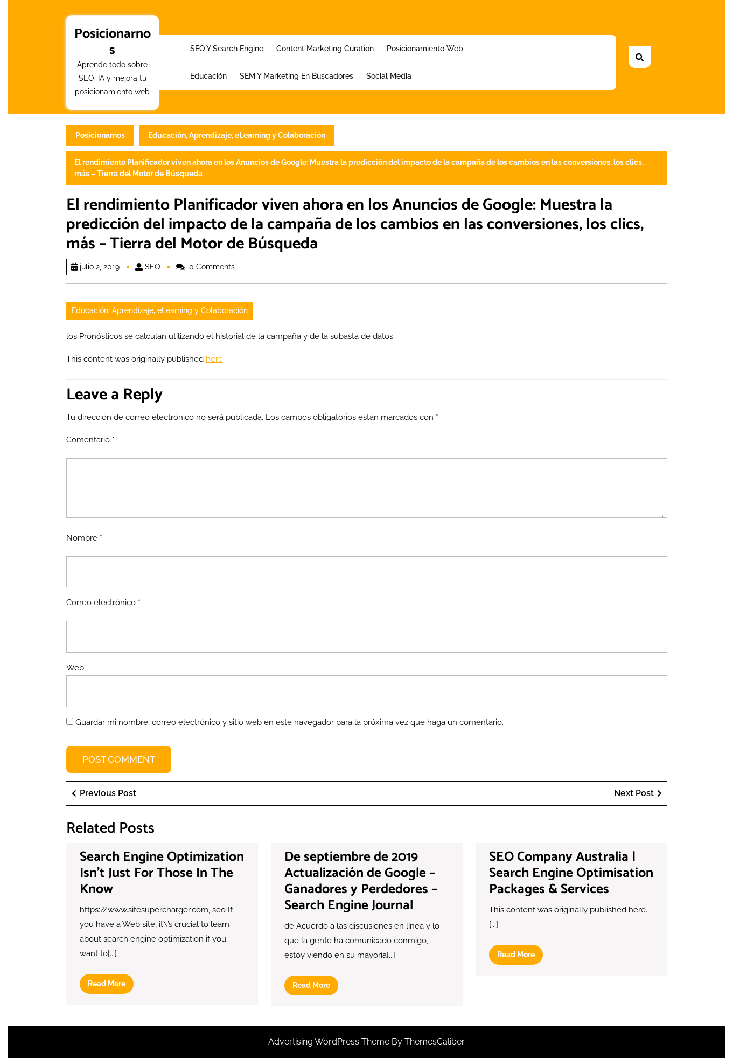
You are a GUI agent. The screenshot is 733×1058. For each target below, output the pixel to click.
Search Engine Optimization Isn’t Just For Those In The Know (162, 873)
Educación (208, 76)
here (214, 359)
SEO (152, 266)
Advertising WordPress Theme (330, 1041)
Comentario (90, 440)
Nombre (84, 538)
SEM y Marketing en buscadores (296, 76)
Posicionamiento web (425, 48)
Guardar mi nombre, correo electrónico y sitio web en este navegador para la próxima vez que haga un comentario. (289, 722)
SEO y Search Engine (226, 48)
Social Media (388, 76)
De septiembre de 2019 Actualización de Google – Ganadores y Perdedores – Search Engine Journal (360, 881)
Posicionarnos (112, 42)
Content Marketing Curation (325, 48)
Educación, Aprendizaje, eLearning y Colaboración (236, 135)
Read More (111, 986)
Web (75, 668)
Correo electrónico (103, 602)
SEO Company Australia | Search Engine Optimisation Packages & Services (571, 873)
